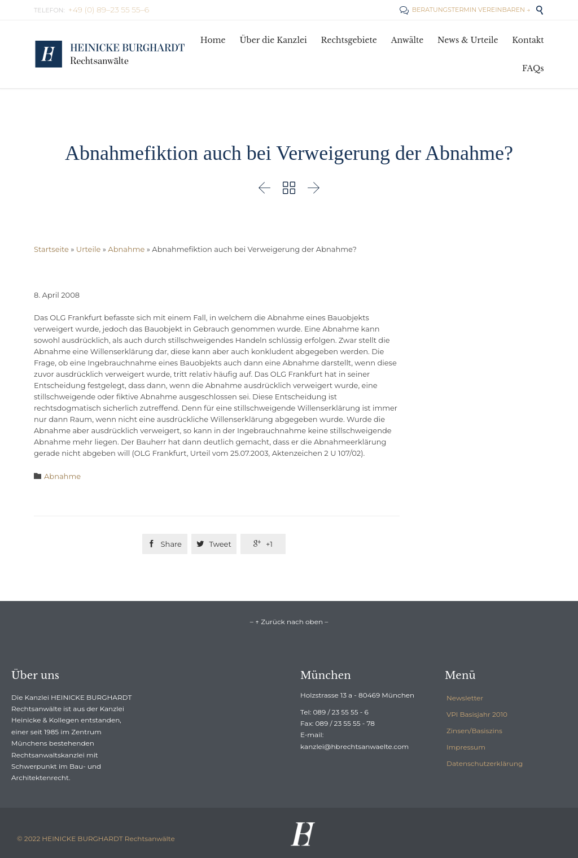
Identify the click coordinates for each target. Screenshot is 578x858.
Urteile (88, 249)
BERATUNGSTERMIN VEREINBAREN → (465, 10)
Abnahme (126, 249)
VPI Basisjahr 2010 (476, 714)
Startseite (51, 249)
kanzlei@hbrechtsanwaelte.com (354, 746)
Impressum (465, 747)
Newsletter (464, 698)
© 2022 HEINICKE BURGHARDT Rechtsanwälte (96, 838)
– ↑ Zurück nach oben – (289, 621)
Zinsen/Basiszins (474, 730)
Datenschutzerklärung (484, 763)
